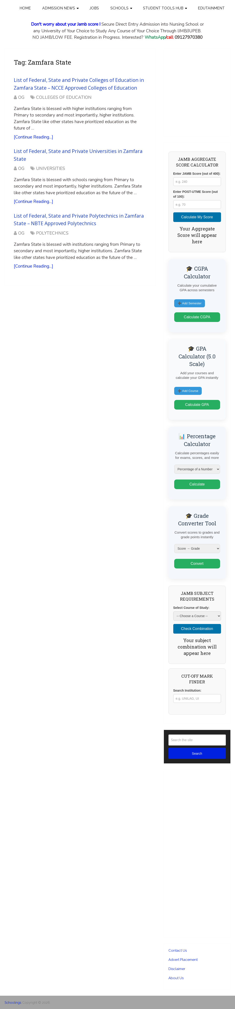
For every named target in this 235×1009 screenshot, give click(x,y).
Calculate (197, 484)
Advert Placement (183, 960)
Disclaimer (176, 969)
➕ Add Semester (189, 303)
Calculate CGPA (197, 317)
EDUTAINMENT (211, 8)
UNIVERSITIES (50, 169)
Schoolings (13, 1002)
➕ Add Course (188, 391)
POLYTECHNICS (52, 233)
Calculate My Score (197, 217)
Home (25, 8)
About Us (176, 978)
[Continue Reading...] (33, 137)
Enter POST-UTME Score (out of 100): (195, 194)
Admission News (58, 8)
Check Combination (197, 629)
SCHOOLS (119, 8)
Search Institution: (187, 690)
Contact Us (177, 950)
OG (21, 97)
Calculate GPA (197, 405)
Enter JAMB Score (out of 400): (197, 173)
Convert (197, 563)
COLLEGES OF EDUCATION (64, 97)
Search (197, 753)
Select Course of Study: (191, 608)
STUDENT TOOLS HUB (163, 8)
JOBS (94, 8)
